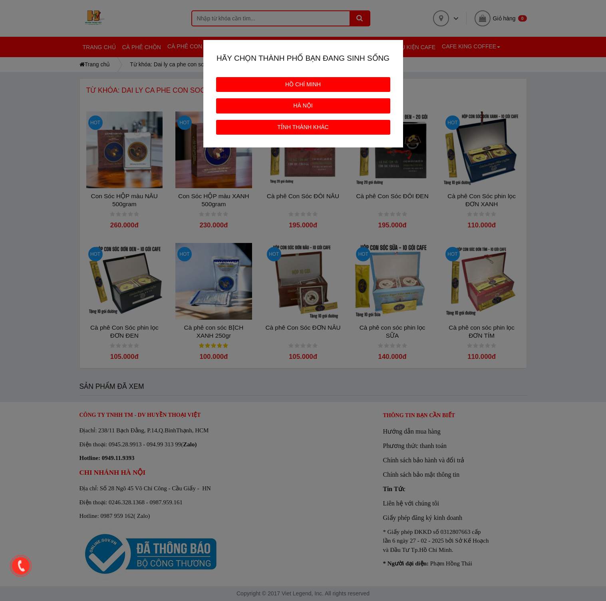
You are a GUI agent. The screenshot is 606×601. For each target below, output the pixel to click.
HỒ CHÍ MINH (303, 84)
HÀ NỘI (302, 105)
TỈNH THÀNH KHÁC (302, 127)
